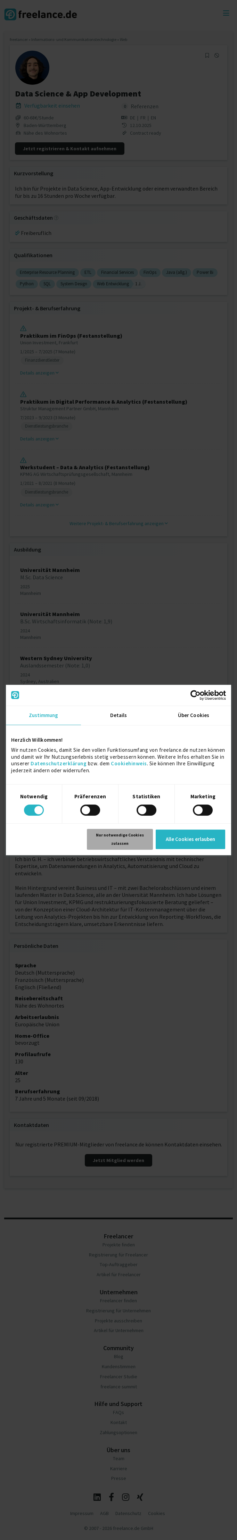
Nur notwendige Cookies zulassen (120, 839)
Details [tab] (118, 715)
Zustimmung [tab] (43, 715)
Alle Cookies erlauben (190, 839)
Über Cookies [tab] (193, 715)
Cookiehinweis (129, 763)
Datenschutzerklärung (59, 763)
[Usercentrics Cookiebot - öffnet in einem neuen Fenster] (195, 695)
